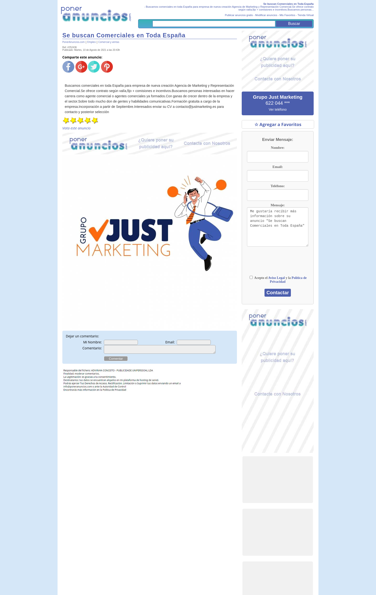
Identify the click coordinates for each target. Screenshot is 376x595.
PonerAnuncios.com (73, 42)
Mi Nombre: (92, 342)
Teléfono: (277, 186)
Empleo (91, 42)
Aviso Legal (276, 278)
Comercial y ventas (108, 42)
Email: (170, 342)
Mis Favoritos (287, 15)
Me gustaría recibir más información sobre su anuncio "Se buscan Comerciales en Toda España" (277, 227)
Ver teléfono (278, 109)
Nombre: (277, 148)
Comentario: (92, 348)
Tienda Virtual (306, 15)
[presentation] (278, 263)
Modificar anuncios (266, 15)
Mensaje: (277, 205)
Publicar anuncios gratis (239, 15)
